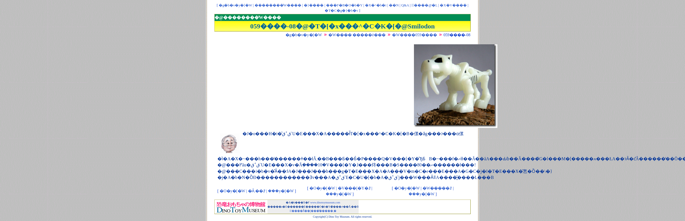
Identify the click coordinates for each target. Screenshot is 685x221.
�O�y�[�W (232, 191)
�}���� (314, 5)
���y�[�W (281, 191)
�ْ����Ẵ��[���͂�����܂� (313, 210)
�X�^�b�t (375, 5)
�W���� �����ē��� (357, 35)
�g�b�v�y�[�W (235, 5)
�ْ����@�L (424, 5)
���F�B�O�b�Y (344, 5)
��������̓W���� (278, 5)
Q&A (405, 5)
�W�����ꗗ (437, 188)
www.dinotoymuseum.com (325, 202)
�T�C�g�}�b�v (341, 11)
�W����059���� (414, 35)
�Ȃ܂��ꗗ (256, 191)
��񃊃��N (394, 5)
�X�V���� (453, 5)
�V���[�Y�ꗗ (354, 188)
